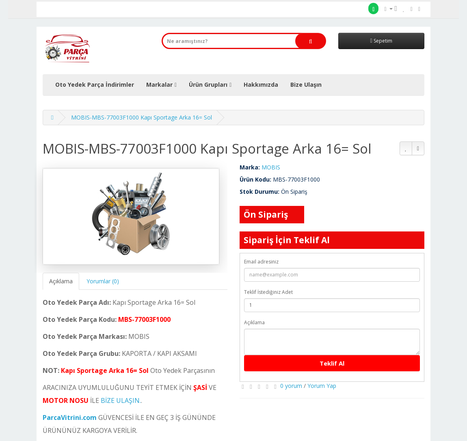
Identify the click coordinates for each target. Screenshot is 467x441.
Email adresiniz (261, 261)
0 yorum (291, 386)
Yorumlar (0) (102, 281)
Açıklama (61, 281)
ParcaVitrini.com (70, 417)
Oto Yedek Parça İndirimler (94, 84)
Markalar (159, 84)
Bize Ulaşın (306, 84)
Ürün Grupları (208, 84)
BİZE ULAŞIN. (121, 400)
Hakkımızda (261, 84)
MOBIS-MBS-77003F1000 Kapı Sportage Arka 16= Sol (141, 117)
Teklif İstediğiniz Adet (268, 292)
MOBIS (271, 167)
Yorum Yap (321, 386)
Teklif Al (332, 363)
